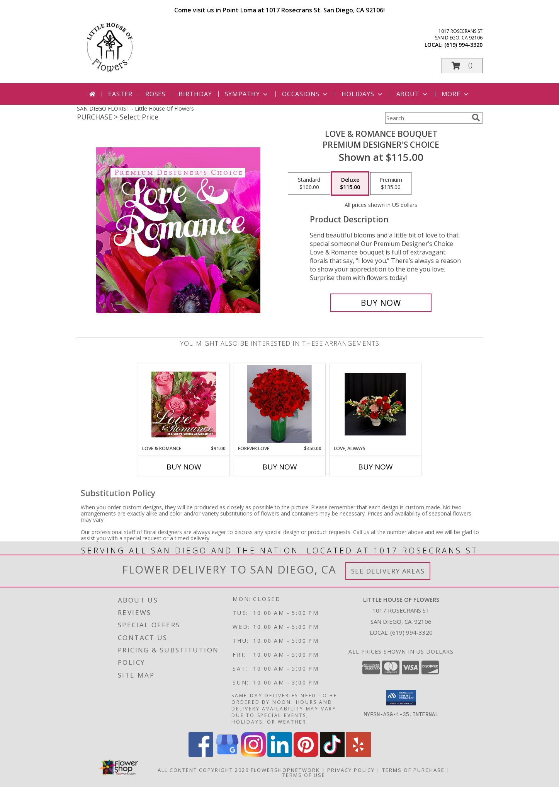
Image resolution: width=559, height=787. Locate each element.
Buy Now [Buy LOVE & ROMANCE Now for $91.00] (184, 467)
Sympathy (247, 94)
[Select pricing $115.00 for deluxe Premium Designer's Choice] (350, 183)
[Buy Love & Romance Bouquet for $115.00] (381, 303)
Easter (120, 94)
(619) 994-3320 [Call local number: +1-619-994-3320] (463, 44)
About (412, 94)
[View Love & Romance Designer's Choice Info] (183, 404)
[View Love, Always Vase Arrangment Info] (375, 404)
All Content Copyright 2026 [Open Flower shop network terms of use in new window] (203, 770)
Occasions (305, 94)
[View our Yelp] (358, 754)
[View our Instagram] (253, 754)
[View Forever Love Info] (279, 404)
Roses (155, 94)
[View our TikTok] (332, 754)
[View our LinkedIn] (279, 754)
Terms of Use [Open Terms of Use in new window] (303, 775)
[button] (462, 65)
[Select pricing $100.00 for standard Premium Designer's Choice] (309, 183)
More (456, 94)
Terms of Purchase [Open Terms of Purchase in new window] (413, 770)
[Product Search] (427, 118)
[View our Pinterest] (306, 754)
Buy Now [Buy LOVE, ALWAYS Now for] (375, 467)
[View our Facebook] (201, 754)
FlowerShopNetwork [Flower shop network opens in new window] (285, 770)
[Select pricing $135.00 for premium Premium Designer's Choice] (390, 183)
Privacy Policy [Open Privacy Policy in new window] (351, 770)
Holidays (362, 94)
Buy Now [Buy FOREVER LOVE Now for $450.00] (279, 467)
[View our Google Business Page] (227, 754)
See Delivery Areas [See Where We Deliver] (388, 571)
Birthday (195, 94)
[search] (476, 117)
